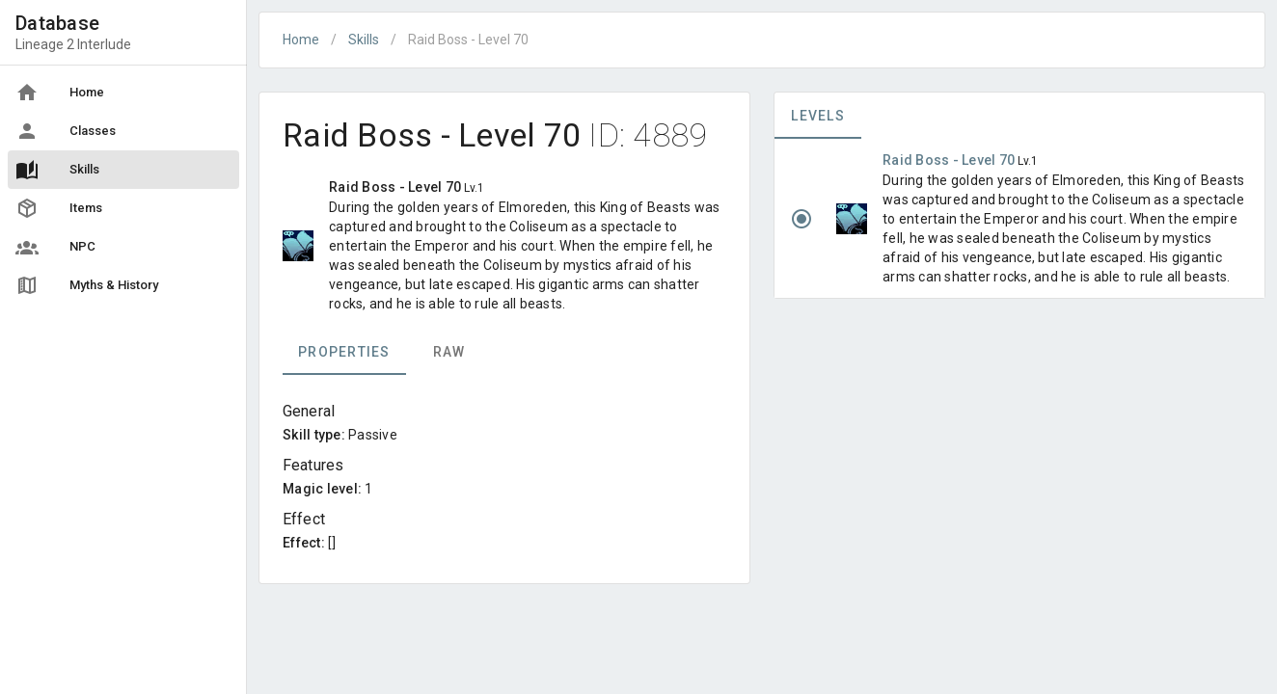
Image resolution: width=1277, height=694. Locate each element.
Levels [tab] (818, 115)
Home (301, 39)
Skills (363, 39)
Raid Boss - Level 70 (950, 160)
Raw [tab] (449, 352)
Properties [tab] (344, 352)
